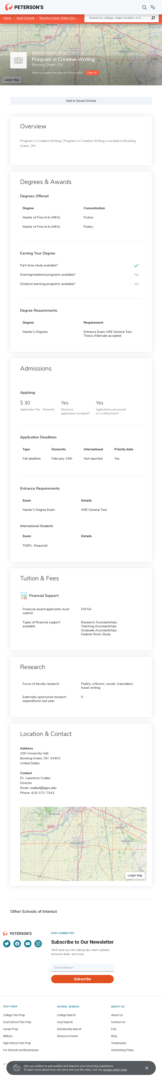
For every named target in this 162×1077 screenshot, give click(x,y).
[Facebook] (17, 943)
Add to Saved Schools (81, 101)
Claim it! (92, 73)
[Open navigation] (153, 7)
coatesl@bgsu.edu (43, 788)
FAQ (113, 1029)
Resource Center (67, 1036)
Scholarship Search (69, 1029)
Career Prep (10, 1029)
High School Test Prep (17, 1043)
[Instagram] (38, 943)
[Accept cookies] (144, 1068)
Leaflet (112, 26)
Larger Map (11, 79)
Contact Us (118, 1022)
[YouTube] (27, 943)
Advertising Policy (122, 1050)
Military (8, 1036)
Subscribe (82, 979)
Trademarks (118, 1043)
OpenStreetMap (134, 26)
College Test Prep (14, 1015)
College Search (66, 1015)
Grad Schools (25, 18)
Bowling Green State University (61, 18)
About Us (117, 1015)
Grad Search (65, 1022)
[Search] (144, 7)
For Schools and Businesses (21, 1050)
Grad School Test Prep (17, 1022)
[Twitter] (6, 943)
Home (7, 18)
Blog (114, 1036)
